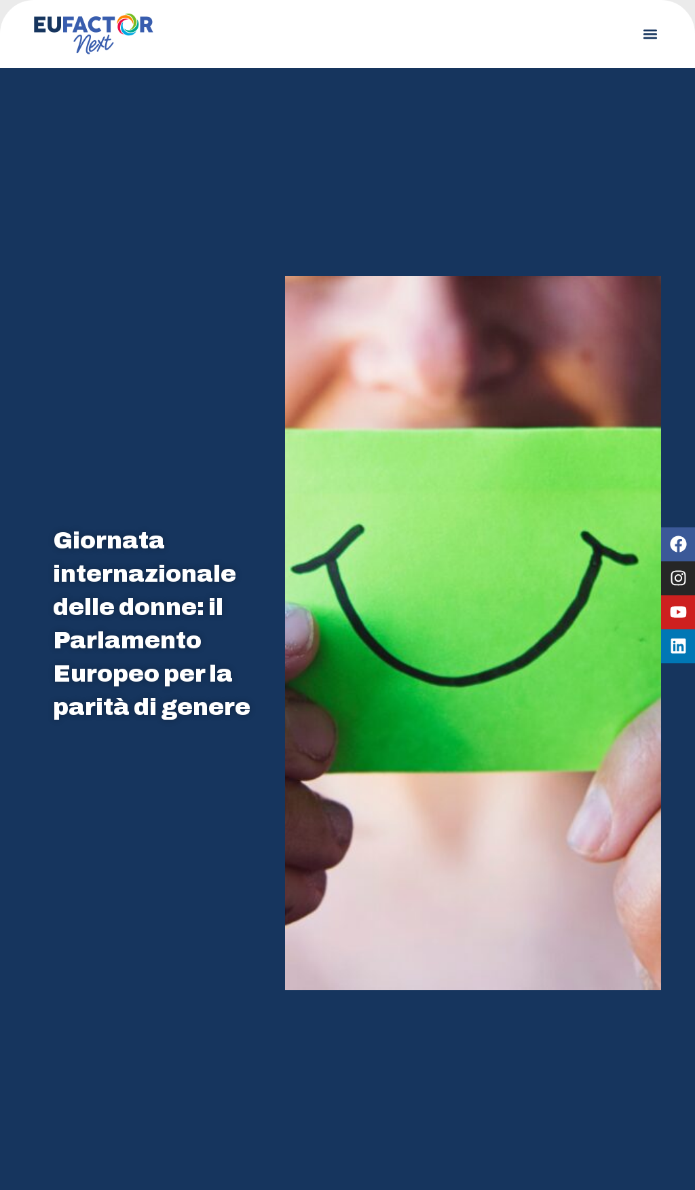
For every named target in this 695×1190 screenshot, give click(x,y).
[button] (650, 34)
